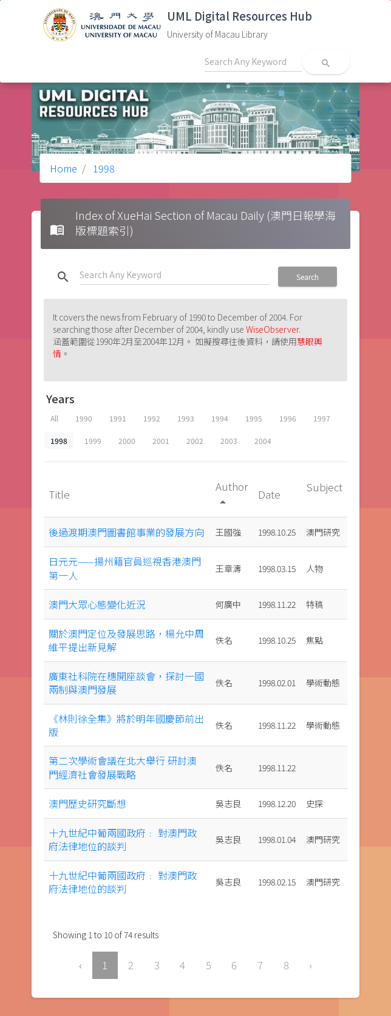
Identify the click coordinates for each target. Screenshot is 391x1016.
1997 (321, 418)
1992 (151, 418)
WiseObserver (272, 329)
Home (63, 168)
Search (307, 276)
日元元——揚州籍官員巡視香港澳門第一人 (125, 568)
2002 (194, 440)
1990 (83, 418)
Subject (324, 486)
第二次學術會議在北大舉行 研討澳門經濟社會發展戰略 (123, 767)
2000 (126, 440)
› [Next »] (310, 965)
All (54, 418)
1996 (287, 418)
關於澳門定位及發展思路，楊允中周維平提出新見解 (126, 640)
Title (60, 494)
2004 (262, 440)
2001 (160, 440)
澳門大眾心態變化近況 (97, 604)
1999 (92, 440)
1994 (219, 418)
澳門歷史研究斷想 (87, 803)
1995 (253, 418)
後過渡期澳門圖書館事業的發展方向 (126, 532)
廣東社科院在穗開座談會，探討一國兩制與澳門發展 (126, 683)
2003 (228, 440)
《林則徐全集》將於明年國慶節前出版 (126, 725)
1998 (102, 168)
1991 (117, 418)
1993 (185, 418)
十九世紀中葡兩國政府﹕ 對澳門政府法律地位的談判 (123, 839)
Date (270, 494)
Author (232, 493)
